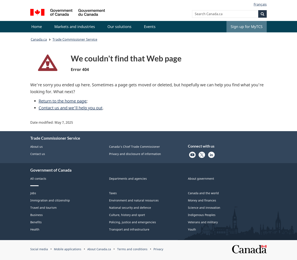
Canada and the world (203, 193)
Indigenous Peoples (201, 215)
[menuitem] (74, 26)
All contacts (38, 179)
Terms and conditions (132, 249)
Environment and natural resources (134, 200)
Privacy (158, 249)
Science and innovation (204, 208)
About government (201, 179)
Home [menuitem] (36, 26)
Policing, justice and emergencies (132, 222)
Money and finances (202, 200)
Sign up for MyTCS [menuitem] (247, 26)
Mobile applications (67, 249)
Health (34, 229)
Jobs (33, 193)
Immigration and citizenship (50, 200)
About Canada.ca (99, 249)
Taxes (113, 193)
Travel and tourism (43, 208)
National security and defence (130, 208)
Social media (39, 249)
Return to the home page (62, 101)
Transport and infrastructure (129, 229)
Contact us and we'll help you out (70, 108)
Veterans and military (203, 222)
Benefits (36, 222)
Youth (192, 229)
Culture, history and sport (127, 215)
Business (36, 215)
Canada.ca (39, 39)
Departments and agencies (128, 179)
